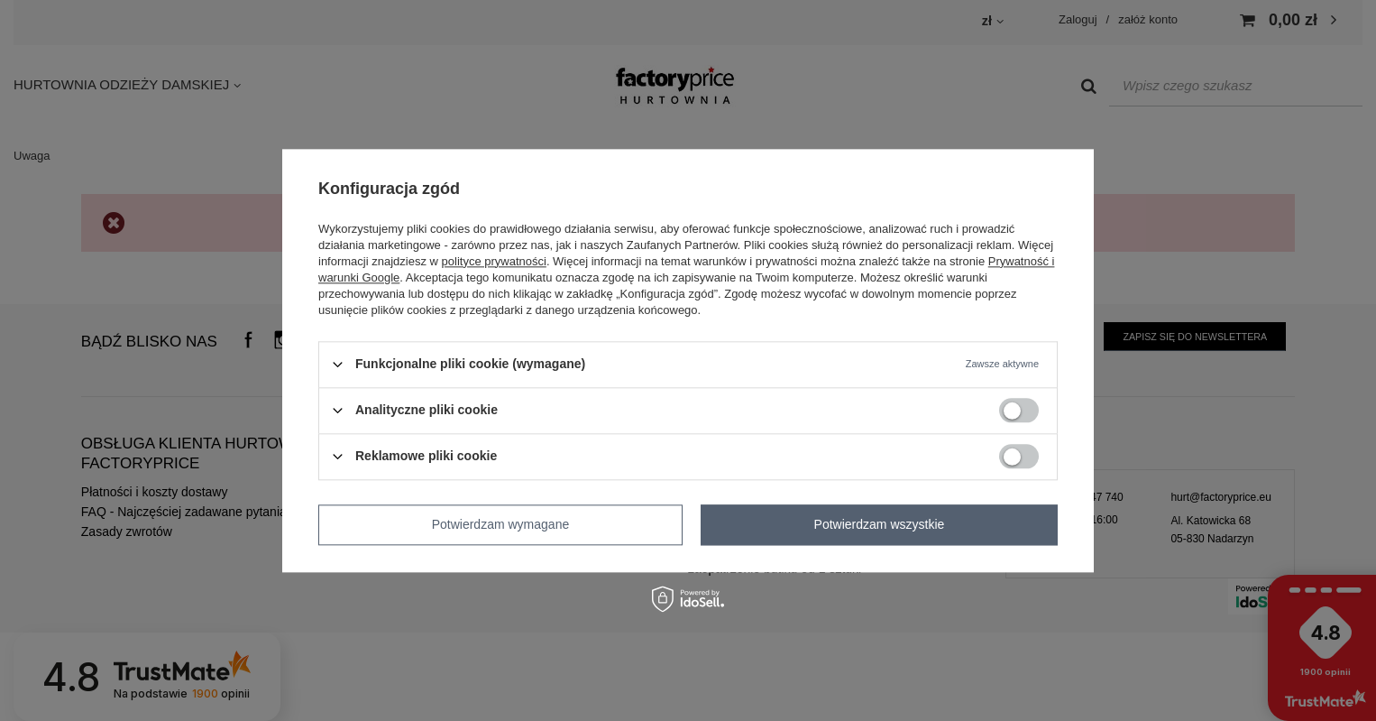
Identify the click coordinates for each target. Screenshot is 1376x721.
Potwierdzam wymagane (501, 524)
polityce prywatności (494, 261)
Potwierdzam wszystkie (879, 524)
